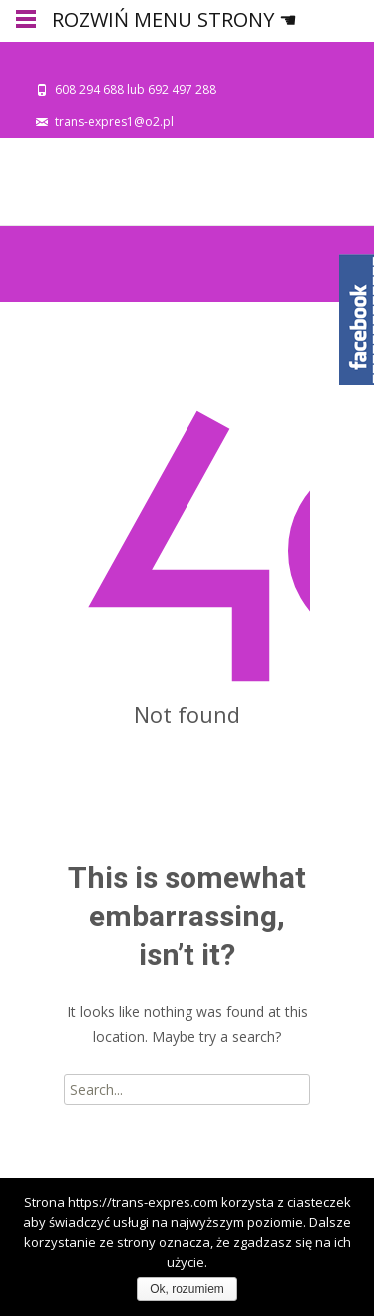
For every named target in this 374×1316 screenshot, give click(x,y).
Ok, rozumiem (187, 1289)
